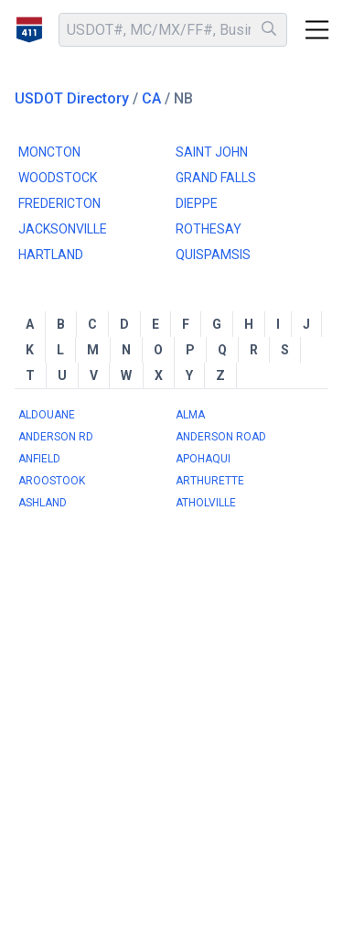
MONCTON (49, 152)
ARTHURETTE (210, 480)
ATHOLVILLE (206, 502)
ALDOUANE (46, 414)
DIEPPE (197, 203)
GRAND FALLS (216, 177)
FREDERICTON (59, 203)
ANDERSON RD (55, 436)
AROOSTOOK (51, 480)
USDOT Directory (72, 98)
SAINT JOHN (212, 152)
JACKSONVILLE (62, 229)
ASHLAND (42, 502)
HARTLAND (50, 254)
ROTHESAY (208, 229)
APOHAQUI (203, 458)
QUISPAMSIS (213, 254)
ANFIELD (39, 458)
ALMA (190, 414)
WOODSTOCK (57, 177)
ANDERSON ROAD (221, 436)
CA (151, 98)
